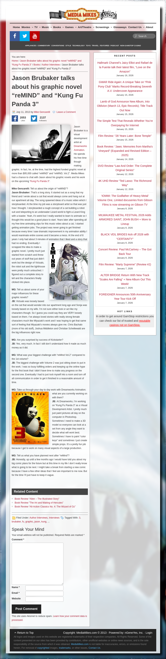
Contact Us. (95, 648)
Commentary (44, 46)
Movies (27, 27)
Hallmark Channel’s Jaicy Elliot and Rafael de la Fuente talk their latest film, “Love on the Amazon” (124, 67)
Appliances (31, 46)
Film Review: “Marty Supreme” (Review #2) (125, 264)
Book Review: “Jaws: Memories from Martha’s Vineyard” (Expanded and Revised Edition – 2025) (125, 151)
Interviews (54, 517)
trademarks (65, 648)
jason (37, 521)
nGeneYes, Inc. (134, 632)
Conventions (57, 46)
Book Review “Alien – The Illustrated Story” (37, 498)
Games (71, 27)
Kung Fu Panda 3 (39, 181)
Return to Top (25, 632)
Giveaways (120, 27)
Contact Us (136, 27)
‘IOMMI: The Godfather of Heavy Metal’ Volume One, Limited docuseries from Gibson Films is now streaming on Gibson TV (125, 200)
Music (47, 27)
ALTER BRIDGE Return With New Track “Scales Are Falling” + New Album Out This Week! (125, 279)
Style (68, 46)
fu (23, 521)
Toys (88, 46)
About (149, 27)
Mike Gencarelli (42, 112)
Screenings (103, 27)
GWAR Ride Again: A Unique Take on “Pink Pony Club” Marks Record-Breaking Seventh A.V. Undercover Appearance (125, 86)
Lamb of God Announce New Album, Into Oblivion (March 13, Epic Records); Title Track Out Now (125, 106)
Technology (78, 46)
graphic (29, 521)
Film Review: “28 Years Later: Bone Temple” (125, 135)
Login (149, 632)
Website (16, 598)
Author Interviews (51, 64)
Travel (95, 46)
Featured (104, 46)
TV (37, 27)
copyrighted (43, 648)
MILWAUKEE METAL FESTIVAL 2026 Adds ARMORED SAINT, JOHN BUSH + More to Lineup (125, 219)
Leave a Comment (66, 112)
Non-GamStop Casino (130, 46)
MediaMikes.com (86, 632)
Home (16, 27)
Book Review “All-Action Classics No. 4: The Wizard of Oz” (45, 506)
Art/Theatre (86, 27)
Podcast (115, 46)
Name (16, 587)
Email (16, 593)
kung (43, 521)
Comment (18, 539)
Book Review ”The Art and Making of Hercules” (39, 502)
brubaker (16, 521)
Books (58, 27)
